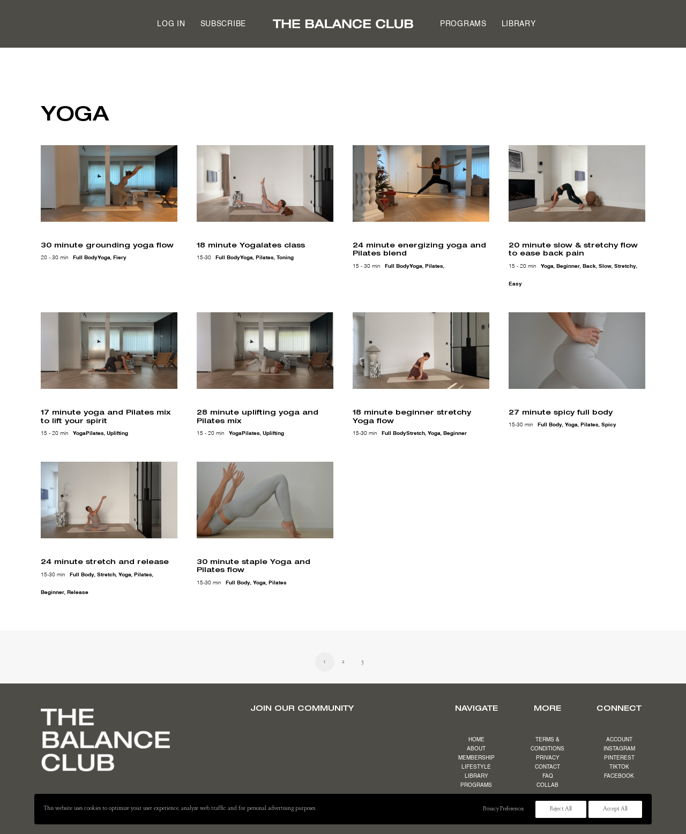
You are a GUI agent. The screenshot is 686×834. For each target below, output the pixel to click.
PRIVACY (548, 758)
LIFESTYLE (476, 767)
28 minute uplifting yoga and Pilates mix (257, 414)
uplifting (117, 432)
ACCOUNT (619, 739)
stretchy (625, 266)
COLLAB (547, 785)
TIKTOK (619, 767)
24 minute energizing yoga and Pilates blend (419, 249)
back (589, 266)
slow (605, 266)
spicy (608, 423)
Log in (171, 24)
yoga (104, 257)
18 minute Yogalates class (251, 245)
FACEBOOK (619, 776)
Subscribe (223, 24)
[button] (109, 183)
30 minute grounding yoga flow (107, 245)
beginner (568, 266)
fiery (119, 257)
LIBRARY (476, 776)
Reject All (561, 809)
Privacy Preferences (503, 809)
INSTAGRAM (619, 749)
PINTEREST (619, 758)
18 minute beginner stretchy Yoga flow (412, 414)
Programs (463, 24)
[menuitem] (171, 24)
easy (515, 284)
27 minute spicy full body (561, 410)
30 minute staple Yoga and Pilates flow (253, 564)
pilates (265, 257)
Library (519, 24)
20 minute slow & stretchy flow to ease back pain (573, 249)
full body (85, 257)
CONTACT (547, 767)
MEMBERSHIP (476, 758)
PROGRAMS (476, 785)
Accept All (615, 809)
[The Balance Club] (343, 23)
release (77, 590)
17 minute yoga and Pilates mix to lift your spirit (105, 414)
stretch (415, 432)
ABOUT (476, 749)
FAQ (547, 776)
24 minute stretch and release (105, 559)
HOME (476, 739)
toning (285, 257)
